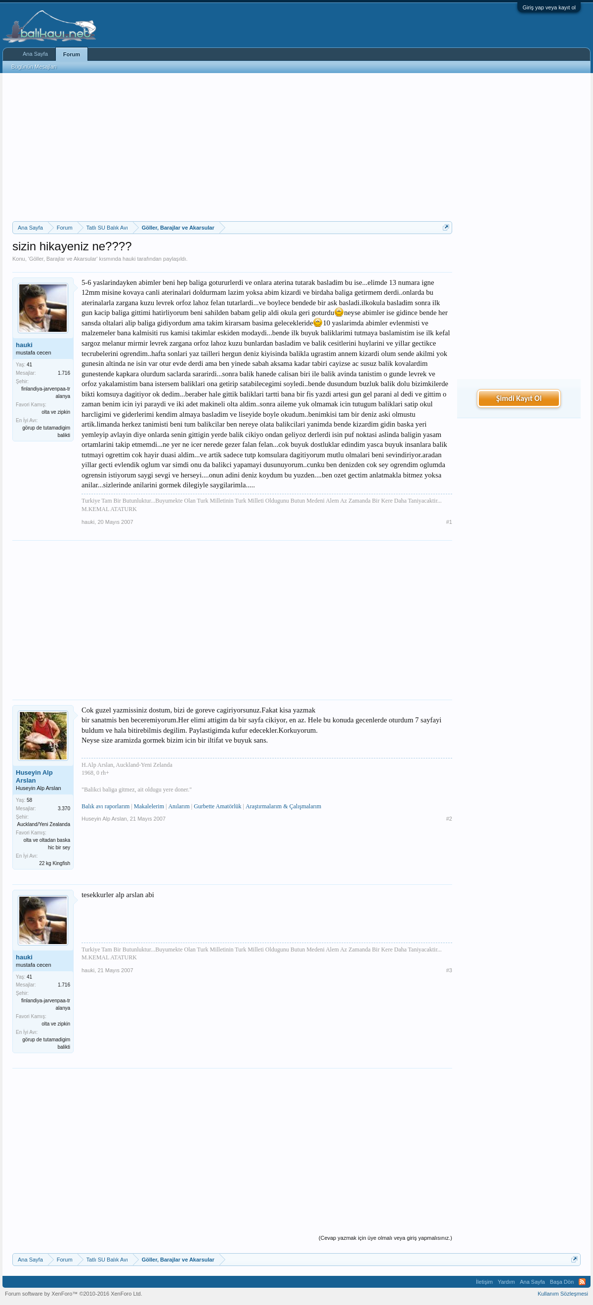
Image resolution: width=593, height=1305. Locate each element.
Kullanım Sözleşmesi (563, 1294)
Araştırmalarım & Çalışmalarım (283, 806)
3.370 (64, 808)
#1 (449, 522)
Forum (71, 54)
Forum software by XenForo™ (73, 1294)
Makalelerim (149, 806)
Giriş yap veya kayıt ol (549, 7)
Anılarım (178, 806)
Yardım (506, 1282)
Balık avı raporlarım (105, 806)
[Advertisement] (232, 147)
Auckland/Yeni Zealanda (44, 824)
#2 (449, 819)
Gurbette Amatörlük (217, 806)
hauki (129, 259)
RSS (582, 1281)
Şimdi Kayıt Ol (519, 398)
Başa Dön (562, 1282)
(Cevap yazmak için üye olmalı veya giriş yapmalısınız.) (385, 1238)
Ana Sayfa (35, 54)
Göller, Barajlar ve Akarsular (62, 259)
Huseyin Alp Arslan (34, 776)
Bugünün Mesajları (34, 67)
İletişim (484, 1282)
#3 (449, 970)
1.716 (64, 373)
